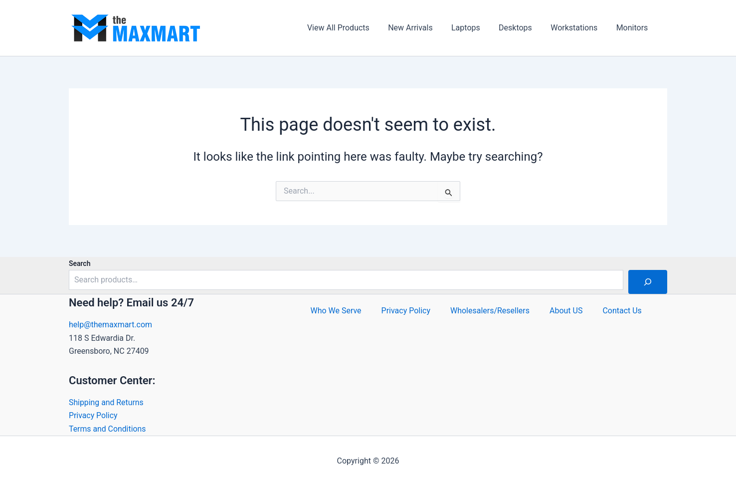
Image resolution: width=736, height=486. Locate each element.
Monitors (633, 27)
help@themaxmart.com (110, 324)
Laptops (475, 27)
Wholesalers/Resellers (490, 310)
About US (566, 310)
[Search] (647, 282)
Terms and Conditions (108, 429)
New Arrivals (422, 27)
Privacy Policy (93, 415)
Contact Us (622, 310)
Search (79, 263)
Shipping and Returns (106, 402)
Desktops (522, 27)
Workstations (577, 27)
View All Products (353, 27)
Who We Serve (335, 310)
